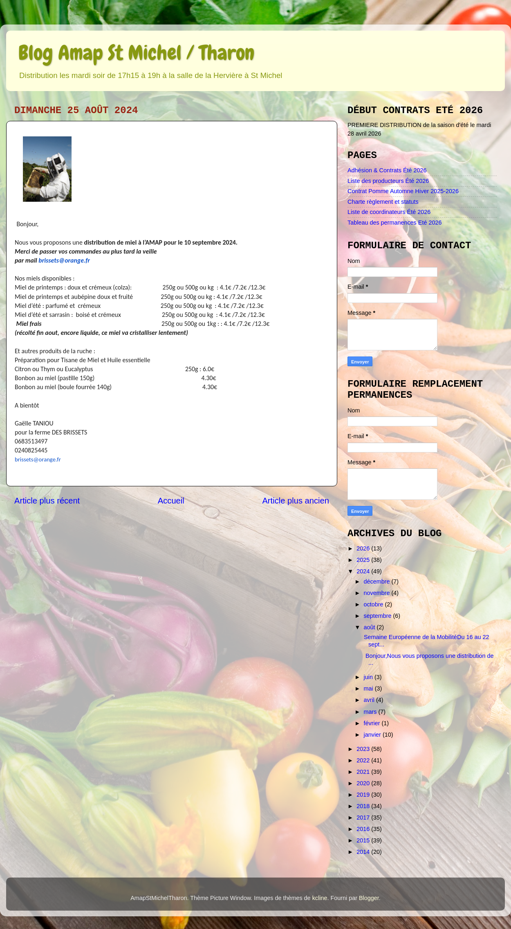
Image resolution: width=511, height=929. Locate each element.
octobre (374, 604)
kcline (319, 898)
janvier (373, 734)
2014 (363, 852)
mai (369, 688)
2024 (363, 571)
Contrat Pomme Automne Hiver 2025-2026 (403, 191)
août (370, 627)
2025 (363, 560)
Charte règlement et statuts (383, 201)
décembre (378, 581)
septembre (378, 616)
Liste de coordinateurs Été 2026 (388, 212)
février (373, 723)
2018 (363, 806)
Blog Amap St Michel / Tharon (136, 53)
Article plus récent (47, 500)
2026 (363, 548)
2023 (363, 749)
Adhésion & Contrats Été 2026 (387, 170)
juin (369, 677)
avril (370, 700)
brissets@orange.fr (64, 260)
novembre (378, 593)
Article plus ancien (295, 500)
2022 (363, 760)
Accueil (171, 500)
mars (371, 711)
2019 (363, 794)
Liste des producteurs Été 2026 (388, 181)
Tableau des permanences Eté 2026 (394, 222)
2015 (363, 840)
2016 (363, 829)
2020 (363, 783)
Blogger (369, 898)
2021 (363, 772)
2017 (363, 817)
